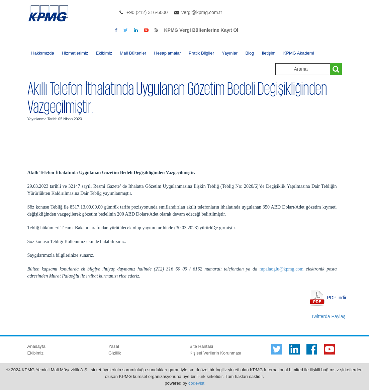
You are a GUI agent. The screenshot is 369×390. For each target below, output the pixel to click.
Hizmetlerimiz (75, 53)
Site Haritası (201, 346)
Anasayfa (36, 346)
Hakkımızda (42, 53)
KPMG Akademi (298, 53)
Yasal (113, 346)
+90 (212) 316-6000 (147, 12)
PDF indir (336, 297)
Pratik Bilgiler (201, 53)
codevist (196, 383)
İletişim (268, 53)
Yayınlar (230, 53)
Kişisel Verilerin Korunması (216, 353)
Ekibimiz (104, 53)
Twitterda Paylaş (328, 316)
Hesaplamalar (167, 53)
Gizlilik (114, 353)
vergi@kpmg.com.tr (201, 12)
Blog (249, 53)
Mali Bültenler (133, 53)
